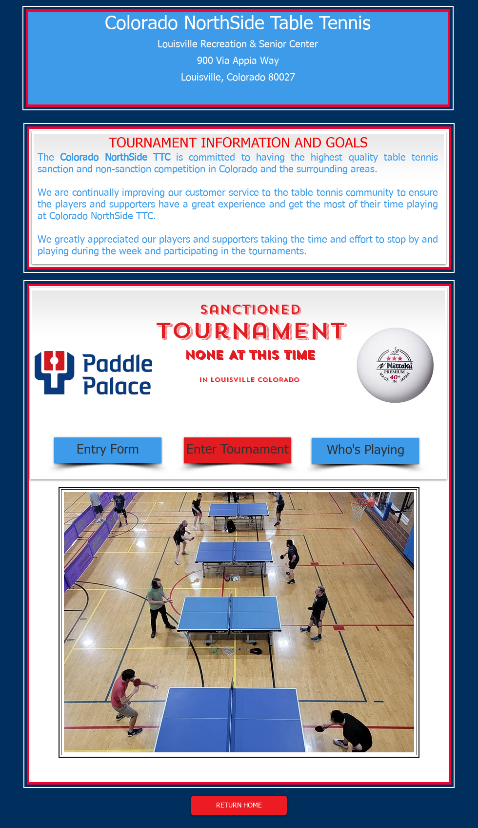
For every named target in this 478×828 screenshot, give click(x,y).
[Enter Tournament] (237, 450)
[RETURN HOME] (239, 805)
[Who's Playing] (365, 451)
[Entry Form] (107, 450)
